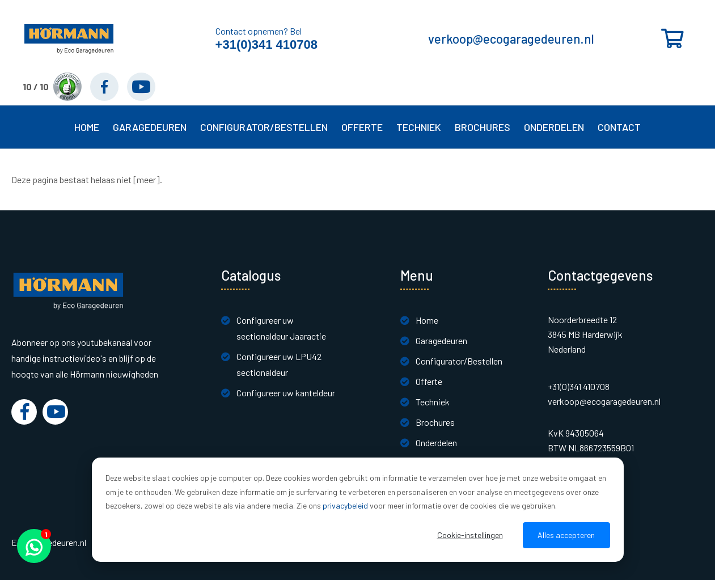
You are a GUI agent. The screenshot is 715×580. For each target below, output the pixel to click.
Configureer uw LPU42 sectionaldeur (278, 364)
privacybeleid (345, 505)
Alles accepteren (566, 535)
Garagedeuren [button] (150, 127)
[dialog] (358, 510)
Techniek (433, 401)
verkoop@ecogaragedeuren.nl (511, 38)
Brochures (482, 127)
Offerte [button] (362, 127)
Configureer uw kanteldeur (285, 392)
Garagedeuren (441, 340)
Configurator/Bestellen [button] (264, 127)
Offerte (429, 381)
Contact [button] (619, 127)
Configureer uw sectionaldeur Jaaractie (281, 328)
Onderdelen (554, 127)
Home (86, 127)
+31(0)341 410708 (266, 44)
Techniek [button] (418, 127)
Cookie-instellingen (470, 535)
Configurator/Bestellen (459, 360)
